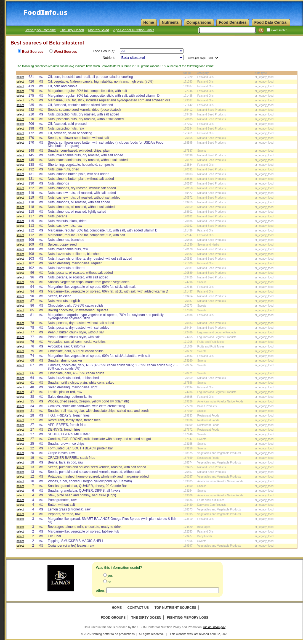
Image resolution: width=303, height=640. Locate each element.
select (20, 76)
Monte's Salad (98, 30)
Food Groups (113, 618)
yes (110, 576)
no (109, 582)
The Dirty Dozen (72, 30)
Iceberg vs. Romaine (40, 30)
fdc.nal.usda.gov (214, 627)
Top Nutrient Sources (175, 608)
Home (117, 608)
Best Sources (32, 52)
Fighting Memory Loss (187, 618)
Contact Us (138, 608)
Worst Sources (65, 52)
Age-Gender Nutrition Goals (133, 30)
